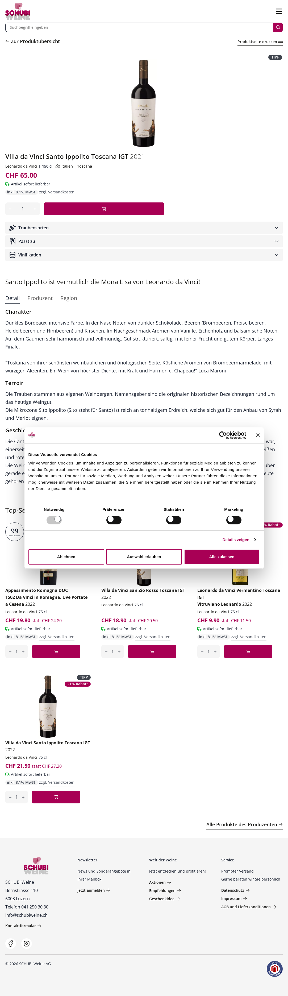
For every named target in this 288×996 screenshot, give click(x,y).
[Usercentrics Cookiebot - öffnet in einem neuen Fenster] (223, 435)
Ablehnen (66, 556)
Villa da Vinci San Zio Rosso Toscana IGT (143, 593)
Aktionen (160, 882)
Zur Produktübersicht (32, 41)
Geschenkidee (164, 898)
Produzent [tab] (40, 298)
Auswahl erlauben (144, 556)
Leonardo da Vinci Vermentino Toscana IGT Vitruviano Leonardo (238, 597)
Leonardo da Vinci (21, 166)
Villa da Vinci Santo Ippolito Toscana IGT (47, 746)
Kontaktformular (23, 925)
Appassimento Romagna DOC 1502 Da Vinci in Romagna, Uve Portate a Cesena (46, 597)
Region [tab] (68, 298)
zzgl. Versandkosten (56, 191)
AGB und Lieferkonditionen (248, 906)
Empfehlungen (165, 890)
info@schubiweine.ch (26, 915)
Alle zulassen (221, 556)
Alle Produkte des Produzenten (244, 824)
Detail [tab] (12, 298)
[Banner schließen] (258, 435)
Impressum (234, 898)
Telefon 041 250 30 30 (26, 907)
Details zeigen (236, 539)
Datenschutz (235, 890)
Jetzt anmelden (93, 890)
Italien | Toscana (74, 166)
